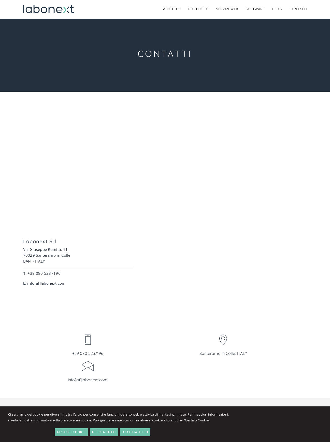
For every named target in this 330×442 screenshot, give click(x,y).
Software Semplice (281, 354)
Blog (277, 9)
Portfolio (198, 9)
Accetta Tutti (306, 420)
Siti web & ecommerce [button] (235, 354)
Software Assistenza (282, 359)
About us (172, 9)
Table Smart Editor (281, 371)
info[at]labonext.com (262, 301)
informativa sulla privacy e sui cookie (84, 424)
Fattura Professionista (285, 377)
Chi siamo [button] (176, 354)
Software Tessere (280, 365)
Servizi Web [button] (227, 9)
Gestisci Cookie (241, 420)
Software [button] (255, 9)
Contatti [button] (298, 9)
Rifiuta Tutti (274, 420)
